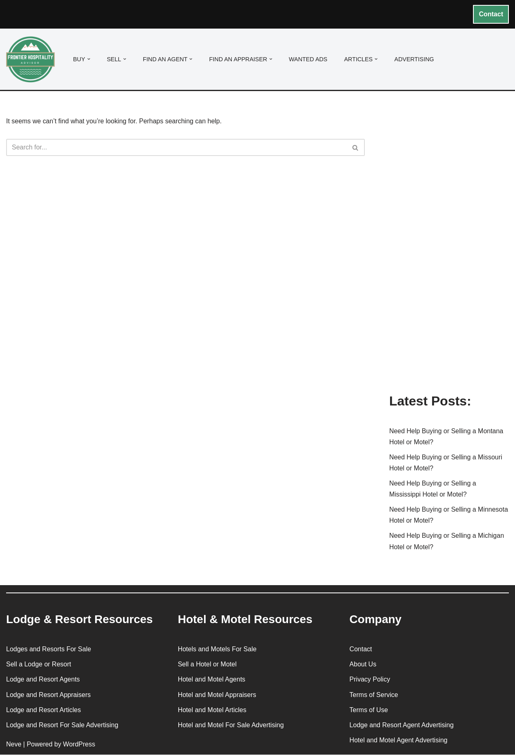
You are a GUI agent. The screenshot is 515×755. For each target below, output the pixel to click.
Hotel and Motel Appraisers (217, 695)
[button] (88, 59)
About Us (362, 664)
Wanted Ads (308, 59)
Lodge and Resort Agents (43, 679)
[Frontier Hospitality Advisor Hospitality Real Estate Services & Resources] (32, 59)
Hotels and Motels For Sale (217, 649)
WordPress (79, 744)
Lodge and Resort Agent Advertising (401, 725)
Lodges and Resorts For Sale (48, 649)
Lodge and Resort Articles (43, 710)
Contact (491, 14)
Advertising (414, 59)
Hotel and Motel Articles (212, 710)
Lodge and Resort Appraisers (48, 695)
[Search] (176, 147)
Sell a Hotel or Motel (207, 664)
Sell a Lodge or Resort (38, 664)
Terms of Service (373, 695)
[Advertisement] (449, 254)
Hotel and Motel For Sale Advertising (231, 725)
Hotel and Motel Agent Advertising (398, 740)
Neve (13, 744)
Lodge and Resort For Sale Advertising (62, 725)
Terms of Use (368, 710)
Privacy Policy (369, 679)
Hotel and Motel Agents (211, 679)
